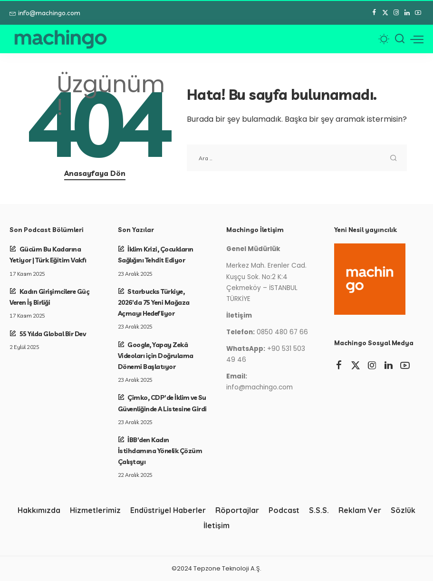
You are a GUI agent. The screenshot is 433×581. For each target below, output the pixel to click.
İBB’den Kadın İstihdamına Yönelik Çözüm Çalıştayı (160, 450)
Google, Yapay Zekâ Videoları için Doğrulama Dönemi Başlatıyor (155, 355)
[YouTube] (418, 12)
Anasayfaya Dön (94, 173)
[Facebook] (374, 12)
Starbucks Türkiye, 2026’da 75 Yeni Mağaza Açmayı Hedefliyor (154, 302)
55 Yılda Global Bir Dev (52, 333)
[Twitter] (385, 12)
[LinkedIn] (407, 12)
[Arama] (399, 39)
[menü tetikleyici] (416, 39)
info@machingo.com (45, 13)
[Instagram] (396, 12)
